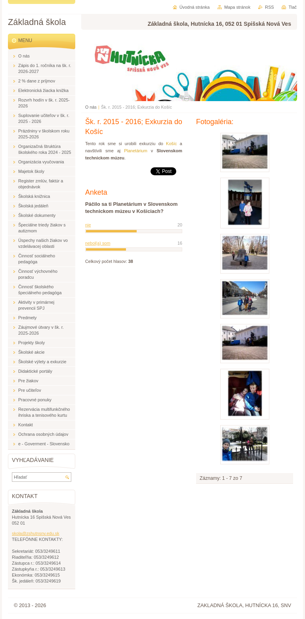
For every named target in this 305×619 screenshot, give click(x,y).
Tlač (292, 7)
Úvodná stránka (194, 7)
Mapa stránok (237, 7)
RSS (269, 7)
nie (88, 224)
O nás (91, 107)
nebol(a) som (97, 243)
